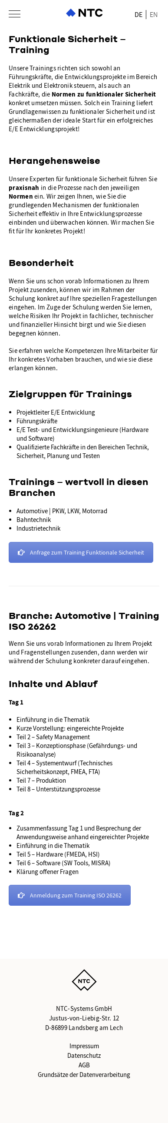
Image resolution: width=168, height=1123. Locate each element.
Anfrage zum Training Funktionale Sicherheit (81, 552)
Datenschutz (84, 1055)
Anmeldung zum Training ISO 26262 (70, 895)
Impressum (84, 1046)
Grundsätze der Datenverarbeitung (84, 1074)
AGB (84, 1065)
